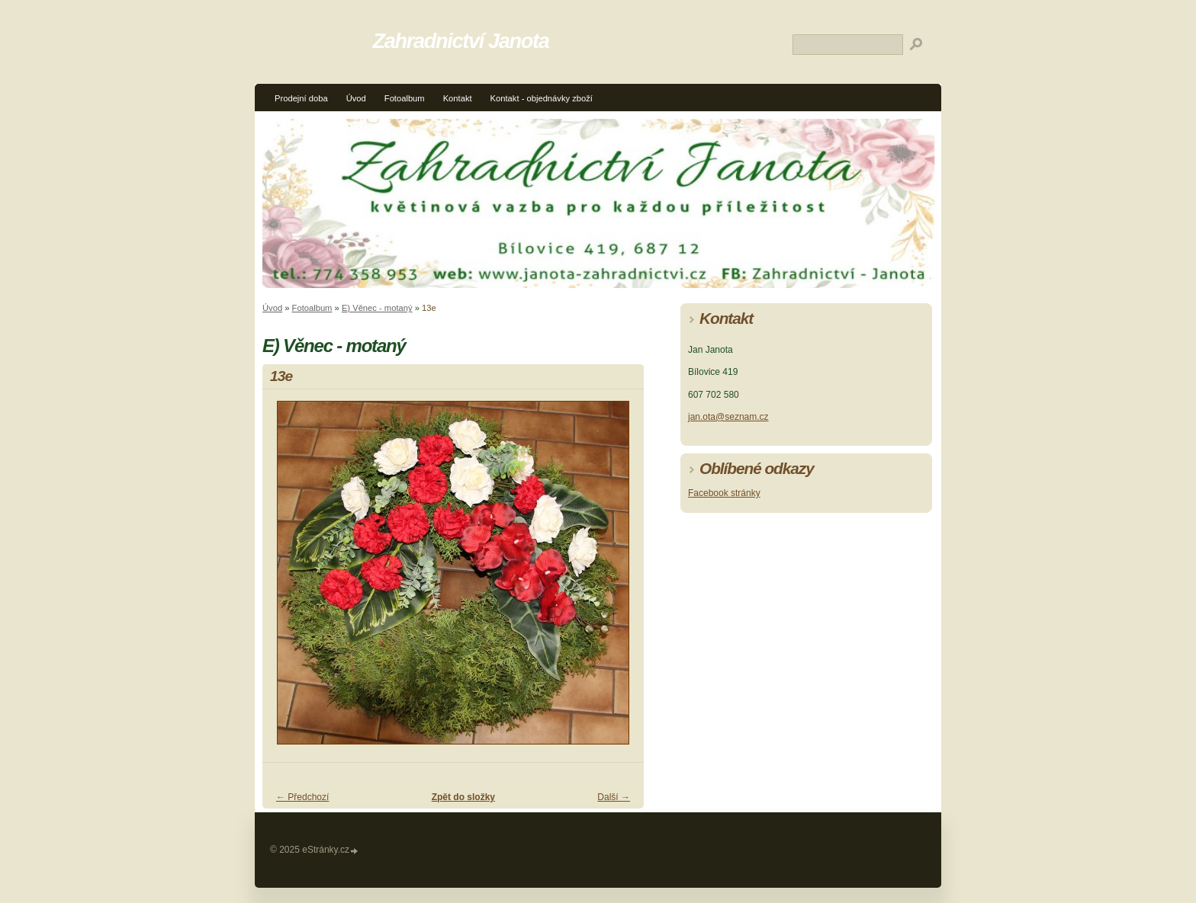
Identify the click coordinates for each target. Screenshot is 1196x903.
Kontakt (457, 98)
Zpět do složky (463, 797)
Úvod (356, 98)
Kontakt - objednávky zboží (541, 98)
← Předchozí (302, 797)
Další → (613, 797)
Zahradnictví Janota (461, 41)
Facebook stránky (724, 493)
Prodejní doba (301, 98)
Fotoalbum (404, 98)
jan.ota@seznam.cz (728, 416)
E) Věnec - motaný (377, 307)
